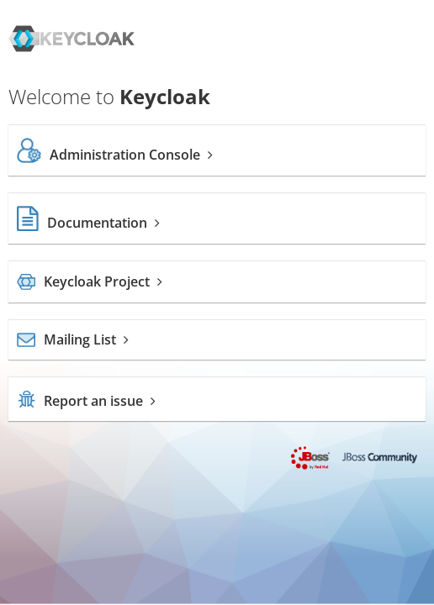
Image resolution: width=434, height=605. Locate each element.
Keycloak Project (89, 281)
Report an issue (86, 401)
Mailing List (73, 339)
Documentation (88, 222)
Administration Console (115, 154)
